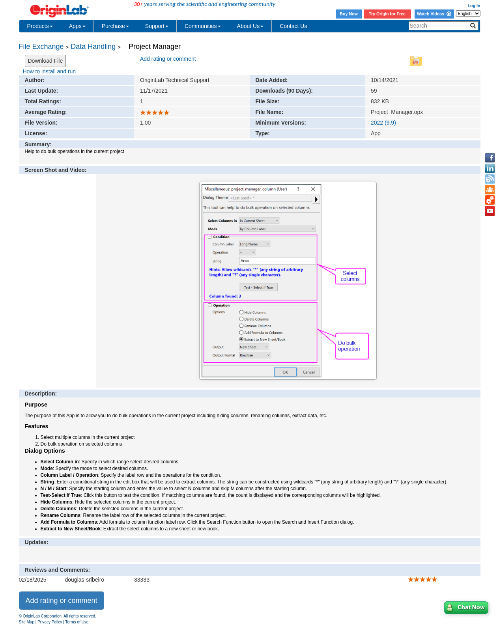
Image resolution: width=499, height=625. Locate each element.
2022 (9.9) (383, 122)
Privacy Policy (49, 622)
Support (156, 26)
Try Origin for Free (387, 13)
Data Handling (93, 46)
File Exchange (41, 46)
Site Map (26, 622)
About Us (250, 26)
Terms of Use (76, 622)
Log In (474, 5)
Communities (203, 26)
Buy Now (349, 13)
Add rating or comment (168, 59)
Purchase (115, 26)
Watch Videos (434, 13)
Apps (77, 26)
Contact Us (293, 26)
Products (40, 26)
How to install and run (49, 71)
